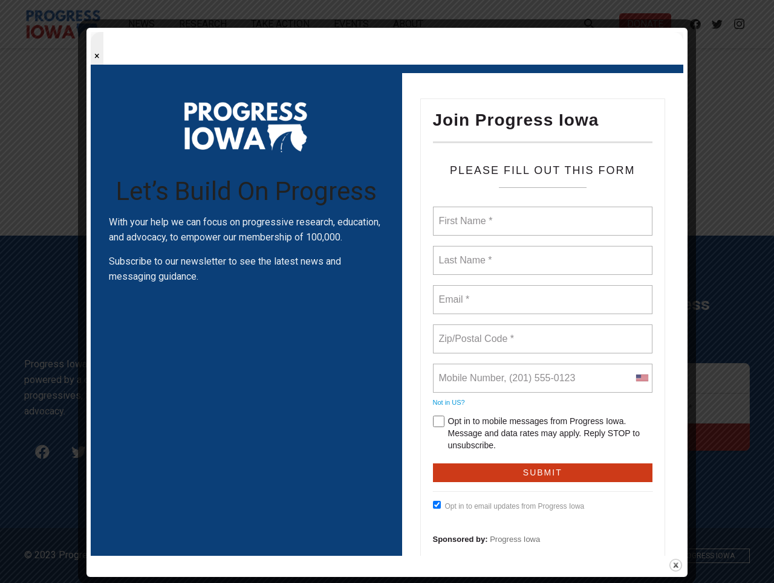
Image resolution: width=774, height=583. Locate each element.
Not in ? (449, 402)
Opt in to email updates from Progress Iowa (509, 506)
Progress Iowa (515, 539)
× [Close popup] (97, 56)
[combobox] (641, 378)
